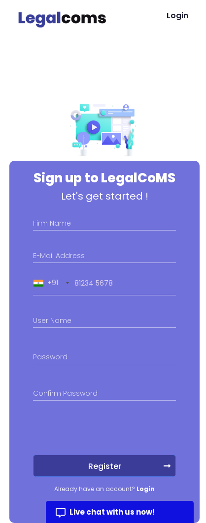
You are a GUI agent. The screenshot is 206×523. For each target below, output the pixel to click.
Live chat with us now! (112, 512)
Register (129, 466)
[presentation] (108, 427)
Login (177, 15)
